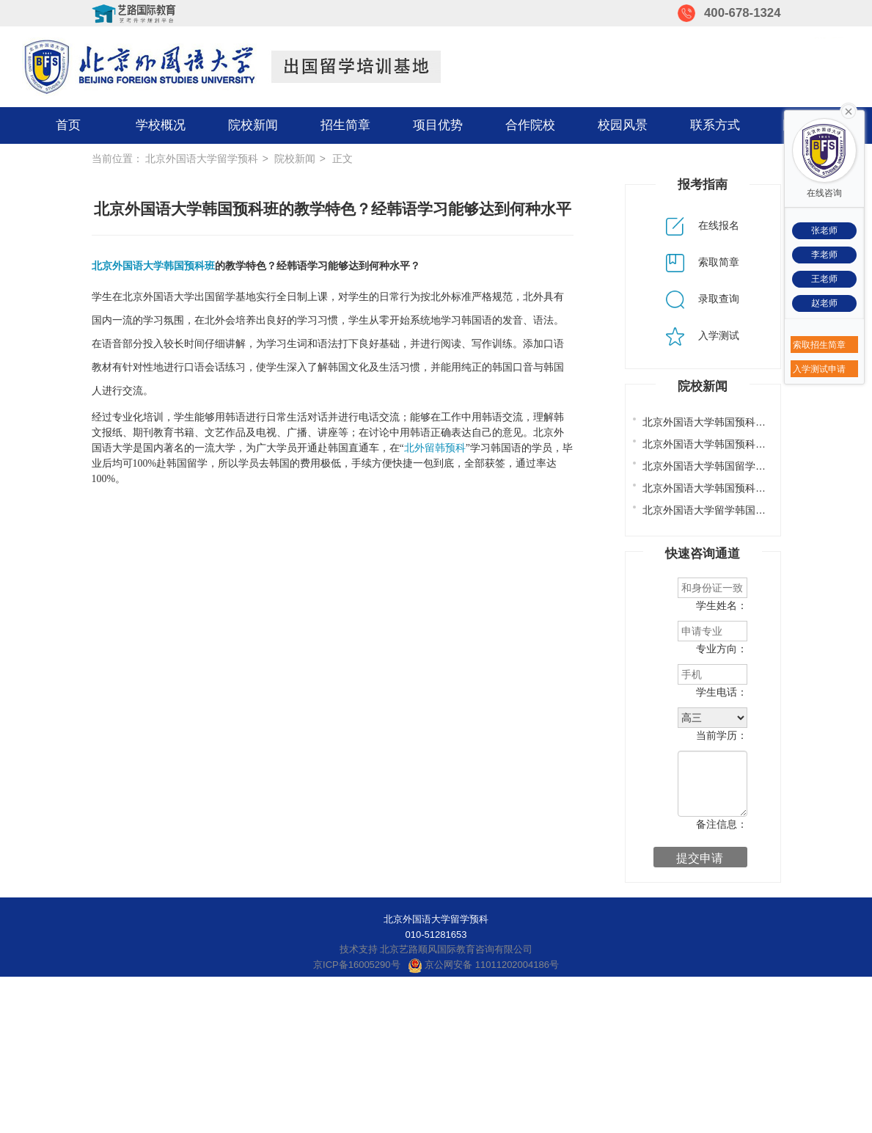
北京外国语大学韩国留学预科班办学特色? (737, 466)
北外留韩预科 (435, 447)
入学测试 (702, 335)
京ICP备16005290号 (356, 964)
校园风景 (623, 125)
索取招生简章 (819, 345)
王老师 (824, 279)
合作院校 (530, 125)
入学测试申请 (819, 369)
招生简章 (345, 125)
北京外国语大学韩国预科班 (153, 266)
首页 (68, 125)
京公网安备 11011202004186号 (483, 964)
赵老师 (824, 303)
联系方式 (715, 125)
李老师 (824, 254)
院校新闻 (253, 125)
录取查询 (702, 299)
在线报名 (702, 225)
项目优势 (438, 125)
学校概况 (161, 125)
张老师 (824, 230)
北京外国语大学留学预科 (201, 158)
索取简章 (702, 262)
